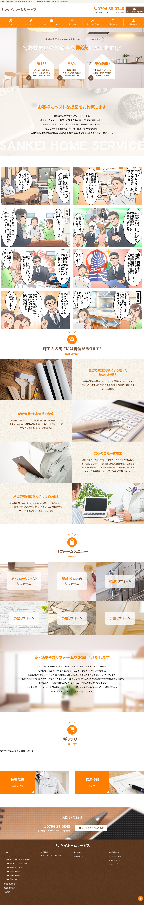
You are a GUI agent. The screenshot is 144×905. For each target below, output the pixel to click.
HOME (10, 22)
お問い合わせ (79, 865)
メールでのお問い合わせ (93, 837)
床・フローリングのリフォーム (20, 868)
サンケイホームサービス (20, 9)
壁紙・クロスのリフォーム (19, 871)
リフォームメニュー (51, 22)
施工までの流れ (92, 22)
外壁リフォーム (15, 877)
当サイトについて (115, 865)
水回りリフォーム (16, 874)
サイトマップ (113, 871)
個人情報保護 (114, 861)
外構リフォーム (15, 880)
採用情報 (133, 22)
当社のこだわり (31, 22)
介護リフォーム (15, 883)
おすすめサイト (114, 868)
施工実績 (72, 22)
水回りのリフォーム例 (53, 865)
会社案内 (113, 22)
